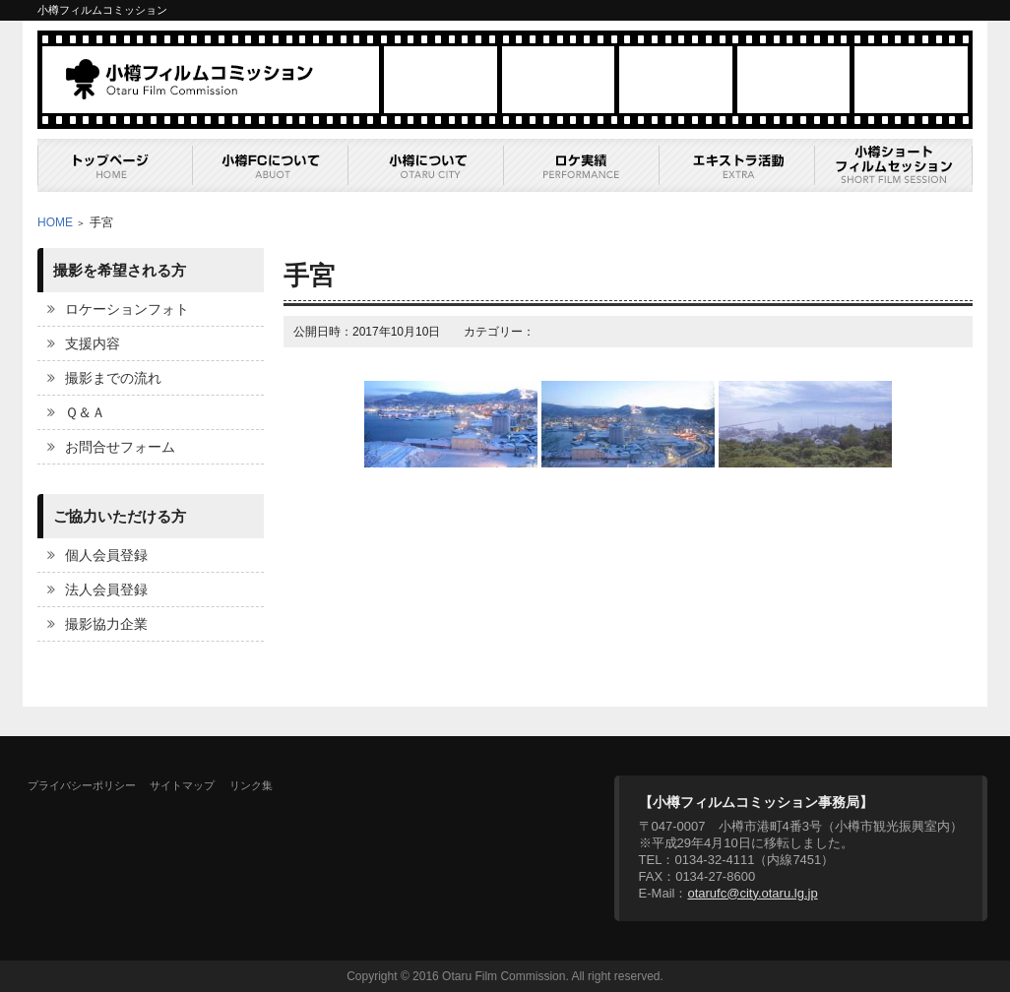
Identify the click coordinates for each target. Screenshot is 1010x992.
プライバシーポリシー (82, 785)
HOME (55, 222)
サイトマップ (182, 785)
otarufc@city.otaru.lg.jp (752, 893)
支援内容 (92, 343)
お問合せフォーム (120, 447)
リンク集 (251, 785)
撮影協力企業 (106, 624)
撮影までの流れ (113, 378)
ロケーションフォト (127, 309)
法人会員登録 (106, 589)
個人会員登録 (106, 555)
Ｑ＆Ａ (85, 412)
